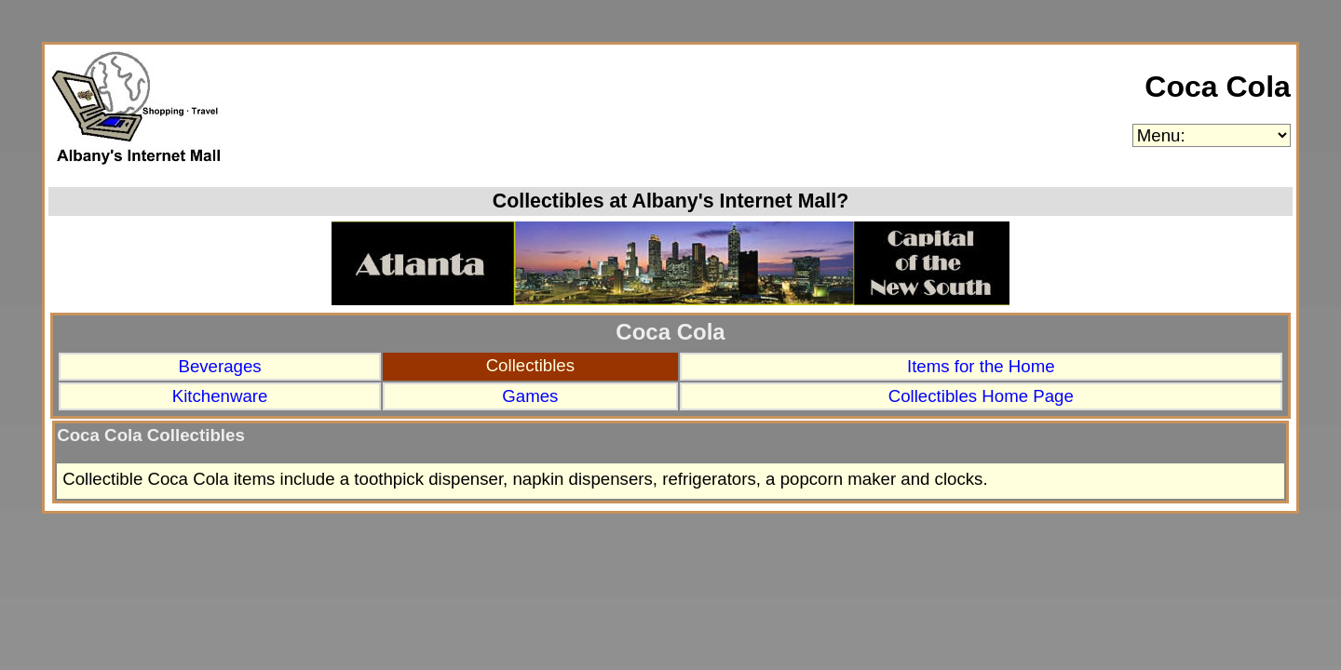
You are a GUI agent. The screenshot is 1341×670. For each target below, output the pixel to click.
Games (530, 396)
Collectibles (530, 365)
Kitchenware (220, 396)
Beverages (219, 366)
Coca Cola (1217, 86)
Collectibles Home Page (981, 396)
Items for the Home (981, 366)
